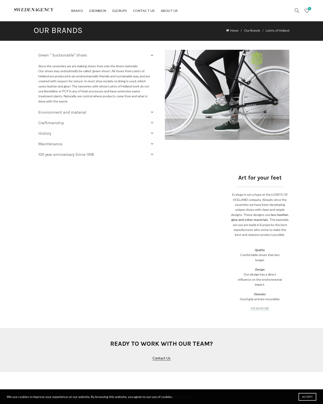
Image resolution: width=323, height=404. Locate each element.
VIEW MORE (260, 308)
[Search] (297, 10)
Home (234, 30)
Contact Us (144, 11)
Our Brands (252, 30)
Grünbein (97, 11)
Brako (77, 11)
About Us (169, 11)
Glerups (119, 11)
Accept (307, 396)
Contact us (162, 358)
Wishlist (309, 8)
